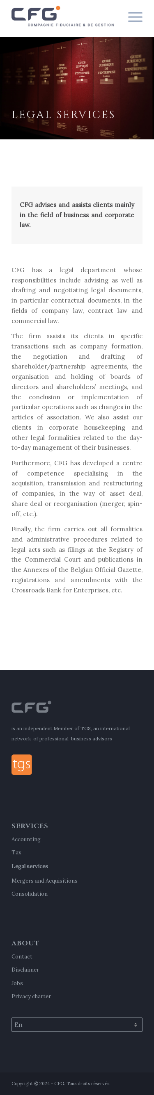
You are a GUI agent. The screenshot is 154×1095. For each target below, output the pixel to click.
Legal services (29, 866)
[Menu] (131, 16)
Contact (21, 956)
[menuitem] (131, 16)
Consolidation (29, 893)
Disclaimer (25, 969)
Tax (16, 852)
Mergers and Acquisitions (44, 880)
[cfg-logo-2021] (63, 16)
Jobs (17, 983)
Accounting (26, 839)
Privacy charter (31, 996)
